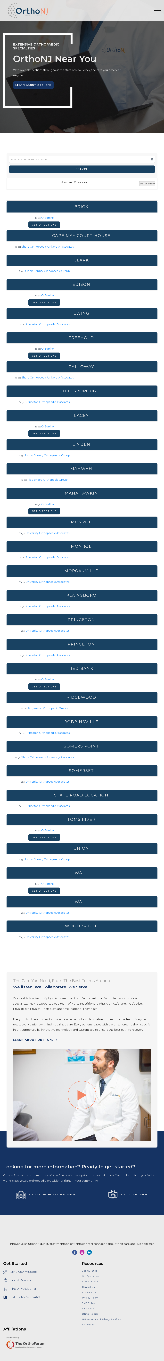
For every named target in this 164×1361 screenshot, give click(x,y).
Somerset (81, 770)
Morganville (81, 570)
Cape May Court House (81, 235)
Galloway (81, 366)
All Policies (88, 1324)
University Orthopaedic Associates (47, 533)
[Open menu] (157, 11)
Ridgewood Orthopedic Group (47, 479)
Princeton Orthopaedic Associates (47, 324)
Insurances (88, 1308)
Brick (81, 206)
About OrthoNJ (91, 1281)
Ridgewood (81, 697)
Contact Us (88, 1286)
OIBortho (47, 217)
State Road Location (81, 795)
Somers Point (81, 746)
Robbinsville (81, 721)
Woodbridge (81, 926)
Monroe (81, 522)
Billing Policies (90, 1313)
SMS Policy (88, 1303)
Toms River (81, 819)
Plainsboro (81, 595)
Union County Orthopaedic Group (47, 271)
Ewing (81, 313)
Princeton (81, 619)
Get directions (44, 224)
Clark (81, 260)
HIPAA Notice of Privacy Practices (101, 1319)
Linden (81, 444)
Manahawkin (81, 493)
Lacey (81, 415)
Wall (81, 872)
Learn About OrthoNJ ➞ (35, 1039)
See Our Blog (90, 1270)
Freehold (81, 337)
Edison (81, 284)
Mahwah (81, 468)
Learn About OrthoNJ (33, 85)
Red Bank (81, 668)
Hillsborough (81, 391)
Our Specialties (90, 1276)
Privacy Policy (90, 1297)
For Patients (89, 1292)
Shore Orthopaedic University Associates (47, 246)
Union (81, 848)
